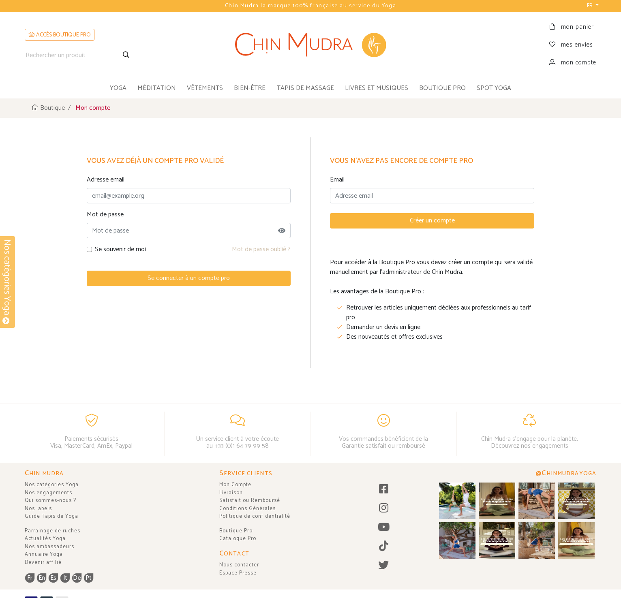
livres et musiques (376, 88)
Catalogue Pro (237, 538)
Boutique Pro (236, 531)
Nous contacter (239, 565)
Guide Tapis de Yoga (51, 516)
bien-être (250, 88)
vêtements (205, 88)
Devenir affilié (43, 562)
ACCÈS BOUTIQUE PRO (59, 35)
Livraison (231, 493)
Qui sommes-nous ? (50, 500)
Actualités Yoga (45, 538)
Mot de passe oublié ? (261, 249)
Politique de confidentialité (254, 516)
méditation (156, 88)
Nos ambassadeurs (49, 546)
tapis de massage (305, 88)
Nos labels (38, 508)
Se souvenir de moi (120, 249)
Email (337, 180)
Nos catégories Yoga (52, 485)
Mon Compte (235, 485)
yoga (118, 88)
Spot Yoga (494, 88)
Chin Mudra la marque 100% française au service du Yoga (310, 6)
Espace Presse (238, 573)
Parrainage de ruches (52, 531)
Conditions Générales (247, 508)
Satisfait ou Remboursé (249, 500)
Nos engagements (48, 493)
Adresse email (105, 180)
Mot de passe (105, 215)
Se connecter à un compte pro (189, 278)
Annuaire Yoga (44, 554)
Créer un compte (432, 220)
